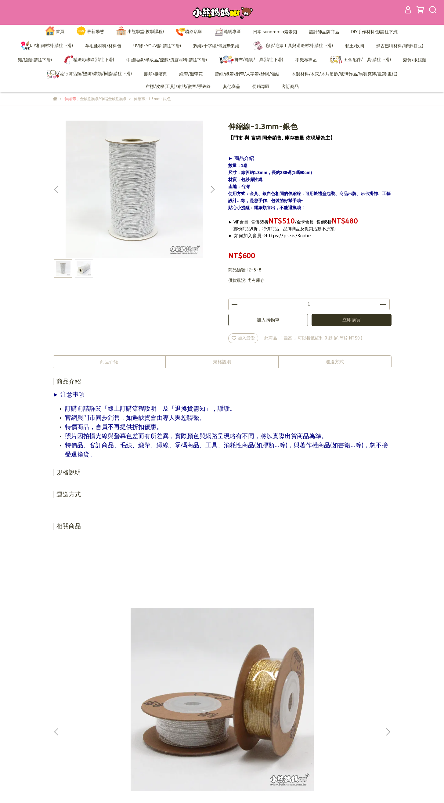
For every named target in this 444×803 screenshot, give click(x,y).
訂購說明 (179, 717)
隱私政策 (179, 735)
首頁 (54, 31)
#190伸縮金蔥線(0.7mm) (263, 631)
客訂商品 (290, 86)
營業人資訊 (182, 744)
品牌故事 (179, 699)
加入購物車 (268, 320)
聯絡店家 (189, 31)
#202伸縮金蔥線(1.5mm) (346, 631)
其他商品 (231, 86)
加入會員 (179, 708)
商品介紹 (109, 362)
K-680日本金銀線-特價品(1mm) (98, 634)
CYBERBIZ (195, 787)
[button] (212, 189)
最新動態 (90, 31)
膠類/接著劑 (155, 74)
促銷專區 (260, 86)
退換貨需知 (182, 726)
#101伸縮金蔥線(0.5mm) (181, 631)
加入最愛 (243, 338)
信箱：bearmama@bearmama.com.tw (91, 735)
